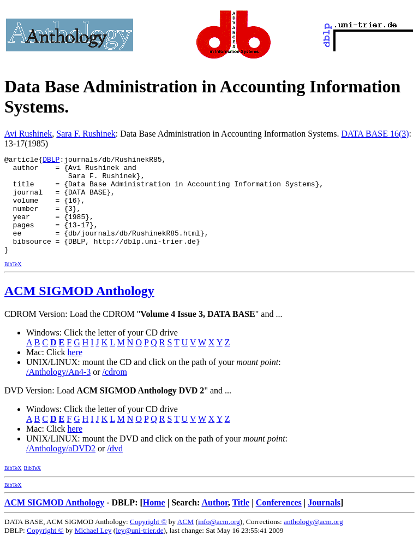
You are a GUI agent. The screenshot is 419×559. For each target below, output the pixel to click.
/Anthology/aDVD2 (60, 468)
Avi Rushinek (28, 133)
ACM (185, 541)
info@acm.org (219, 541)
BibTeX (13, 284)
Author (214, 522)
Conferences (279, 522)
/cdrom (115, 391)
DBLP (51, 161)
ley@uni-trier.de (139, 550)
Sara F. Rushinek (86, 133)
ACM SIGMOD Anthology (79, 310)
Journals (324, 522)
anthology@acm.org (313, 541)
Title (240, 522)
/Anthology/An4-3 (58, 391)
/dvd (114, 468)
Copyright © (148, 541)
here (75, 371)
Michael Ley (93, 550)
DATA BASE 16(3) (375, 133)
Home (154, 522)
